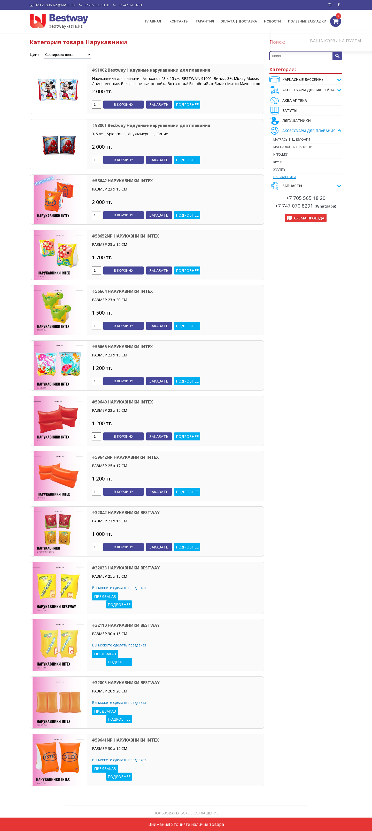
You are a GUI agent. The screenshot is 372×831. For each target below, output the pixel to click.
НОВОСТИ (272, 21)
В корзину (123, 104)
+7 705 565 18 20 (94, 5)
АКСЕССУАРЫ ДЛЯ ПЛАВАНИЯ (305, 131)
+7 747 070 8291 (127, 5)
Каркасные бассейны (305, 79)
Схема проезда (305, 221)
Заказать (158, 104)
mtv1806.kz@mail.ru (52, 5)
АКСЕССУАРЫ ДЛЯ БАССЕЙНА (305, 90)
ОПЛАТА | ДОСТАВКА (238, 21)
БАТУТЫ (283, 111)
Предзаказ (105, 596)
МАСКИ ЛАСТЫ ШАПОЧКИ (302, 148)
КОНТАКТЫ (179, 21)
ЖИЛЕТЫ (288, 172)
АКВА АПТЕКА (288, 100)
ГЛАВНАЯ (153, 21)
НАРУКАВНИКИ (293, 180)
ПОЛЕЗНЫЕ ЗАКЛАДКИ (307, 21)
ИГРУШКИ (289, 156)
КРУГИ (287, 164)
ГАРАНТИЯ (205, 21)
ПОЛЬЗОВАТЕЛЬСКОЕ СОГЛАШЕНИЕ (186, 813)
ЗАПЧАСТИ (305, 189)
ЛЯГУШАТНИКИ (290, 121)
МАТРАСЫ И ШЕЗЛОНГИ (300, 140)
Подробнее (187, 104)
